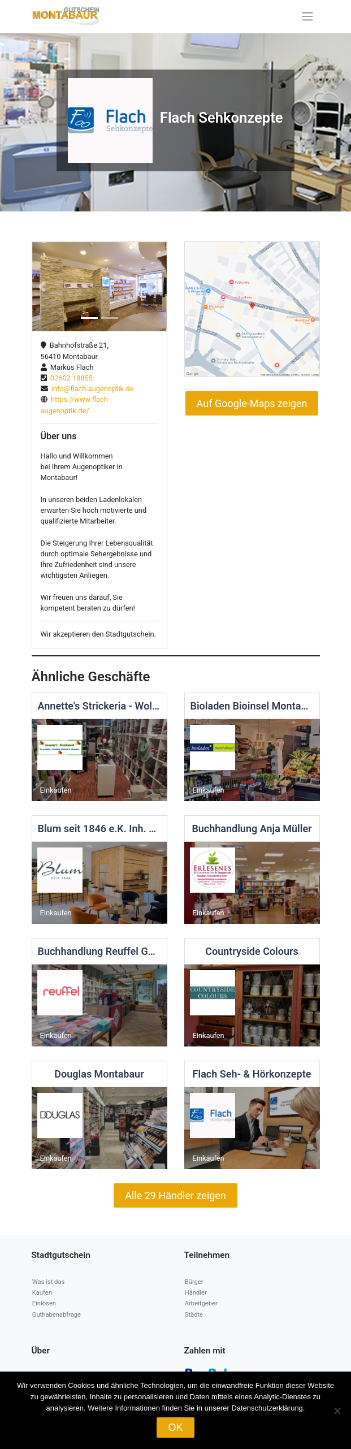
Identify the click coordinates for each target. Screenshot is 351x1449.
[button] (42, 287)
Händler (196, 1292)
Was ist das (48, 1282)
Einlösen (44, 1303)
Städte (194, 1314)
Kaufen (42, 1292)
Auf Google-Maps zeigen (252, 403)
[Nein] (337, 1410)
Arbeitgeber (201, 1303)
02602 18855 (70, 378)
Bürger (194, 1282)
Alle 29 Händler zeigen (175, 1195)
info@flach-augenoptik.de (91, 388)
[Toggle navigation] (307, 16)
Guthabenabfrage (56, 1314)
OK (175, 1427)
